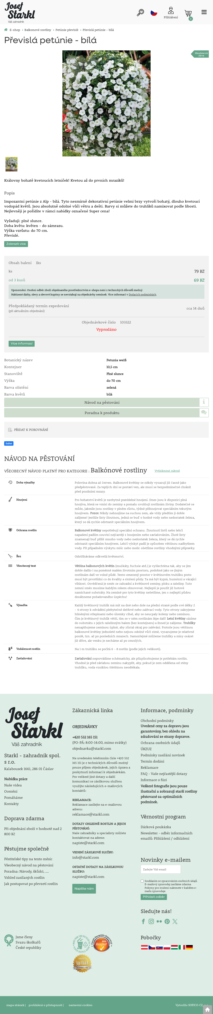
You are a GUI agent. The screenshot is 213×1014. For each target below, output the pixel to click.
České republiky (28, 947)
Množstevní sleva (201, 54)
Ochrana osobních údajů (160, 742)
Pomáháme (13, 797)
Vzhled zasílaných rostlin (24, 877)
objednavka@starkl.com (91, 748)
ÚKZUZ (146, 748)
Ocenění (10, 791)
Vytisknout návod (167, 471)
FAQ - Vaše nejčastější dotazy (164, 773)
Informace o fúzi (154, 779)
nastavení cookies (80, 1005)
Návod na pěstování (102, 402)
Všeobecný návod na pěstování (28, 865)
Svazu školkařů (28, 942)
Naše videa (13, 785)
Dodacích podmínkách (142, 294)
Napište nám (84, 888)
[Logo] (19, 13)
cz (154, 12)
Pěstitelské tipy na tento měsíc (28, 858)
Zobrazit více (16, 243)
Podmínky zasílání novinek (163, 755)
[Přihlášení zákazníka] (171, 13)
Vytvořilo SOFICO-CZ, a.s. (192, 1005)
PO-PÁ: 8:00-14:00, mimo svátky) (100, 742)
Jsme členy (24, 936)
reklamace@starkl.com (90, 814)
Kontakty (11, 803)
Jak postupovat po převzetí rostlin (31, 883)
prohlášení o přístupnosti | (46, 1005)
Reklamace (149, 767)
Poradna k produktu (102, 412)
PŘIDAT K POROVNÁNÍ (31, 429)
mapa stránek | (16, 1005)
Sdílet (9, 443)
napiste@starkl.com (88, 842)
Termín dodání (152, 761)
